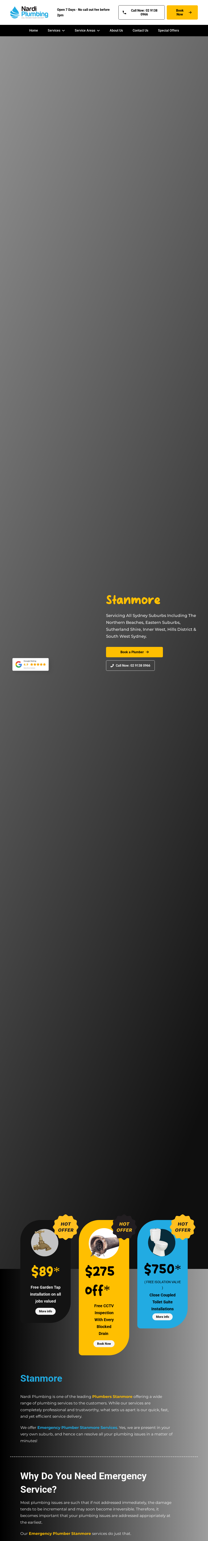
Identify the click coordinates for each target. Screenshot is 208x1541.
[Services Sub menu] (63, 30)
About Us (116, 30)
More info (45, 1311)
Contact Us (140, 30)
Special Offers (168, 30)
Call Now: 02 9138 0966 (140, 12)
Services (54, 30)
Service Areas (85, 30)
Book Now (184, 12)
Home (33, 30)
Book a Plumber (134, 652)
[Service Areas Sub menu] (98, 30)
